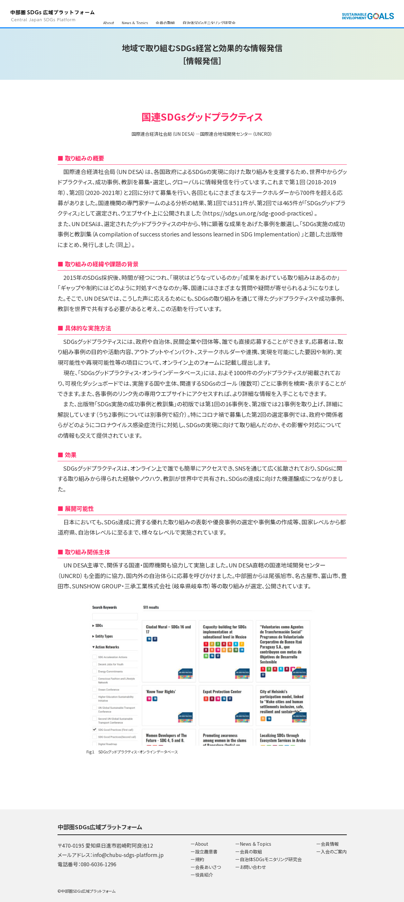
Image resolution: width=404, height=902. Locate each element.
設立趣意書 (206, 851)
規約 (199, 859)
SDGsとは (111, 20)
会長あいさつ (208, 867)
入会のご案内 (192, 20)
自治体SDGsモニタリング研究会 (209, 13)
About (108, 13)
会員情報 (166, 20)
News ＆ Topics (135, 13)
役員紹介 (204, 874)
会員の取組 (165, 13)
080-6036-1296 (98, 864)
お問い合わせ (139, 20)
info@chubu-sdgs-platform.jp (128, 855)
